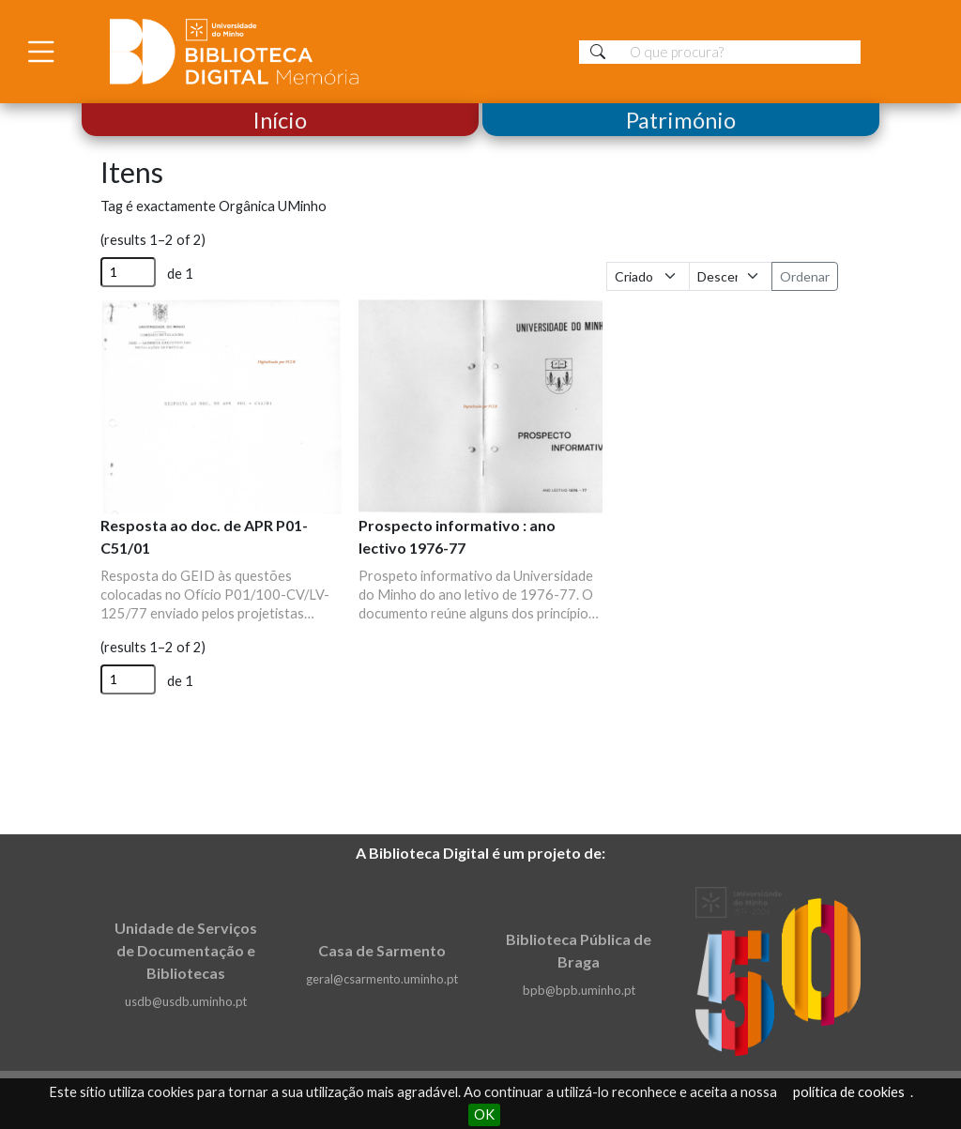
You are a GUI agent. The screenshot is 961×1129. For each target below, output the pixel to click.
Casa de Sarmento (382, 950)
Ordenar (805, 276)
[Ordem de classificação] (730, 276)
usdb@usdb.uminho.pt (186, 1001)
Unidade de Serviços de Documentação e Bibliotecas (185, 950)
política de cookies (849, 1092)
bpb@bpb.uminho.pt (579, 990)
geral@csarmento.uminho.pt (382, 978)
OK (484, 1114)
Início (280, 119)
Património (681, 119)
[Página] (128, 272)
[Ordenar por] (648, 276)
